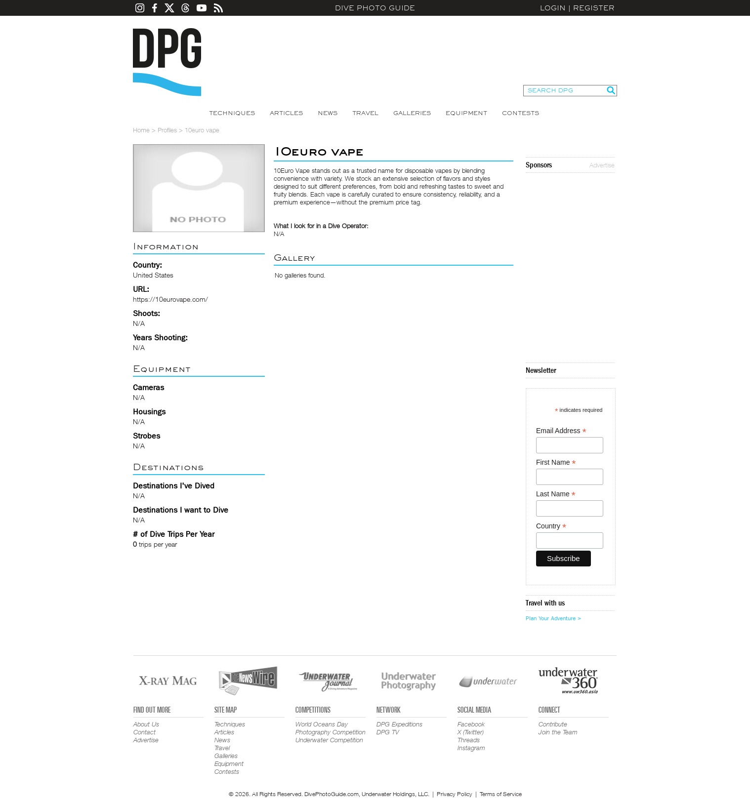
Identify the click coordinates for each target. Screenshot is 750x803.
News (327, 113)
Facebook (471, 724)
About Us (146, 724)
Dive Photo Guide (375, 8)
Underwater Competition (329, 740)
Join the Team (558, 732)
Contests (520, 113)
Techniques (232, 113)
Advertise (602, 165)
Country (551, 526)
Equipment (466, 113)
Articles (286, 113)
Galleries (412, 113)
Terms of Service (501, 794)
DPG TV (387, 732)
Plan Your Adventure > (553, 618)
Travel (365, 113)
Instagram (471, 748)
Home (141, 130)
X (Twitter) (471, 732)
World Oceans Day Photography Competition (330, 728)
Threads (469, 740)
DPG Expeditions (399, 724)
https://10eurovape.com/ (170, 299)
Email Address (561, 431)
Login (553, 8)
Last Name (556, 494)
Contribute (553, 724)
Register (594, 8)
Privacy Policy (454, 794)
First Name (556, 462)
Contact (144, 732)
